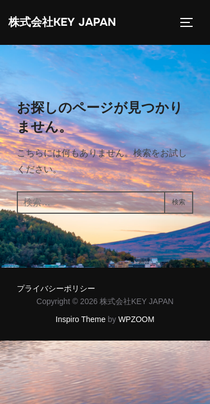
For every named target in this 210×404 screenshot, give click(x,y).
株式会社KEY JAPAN (62, 22)
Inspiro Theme (80, 319)
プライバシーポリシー (56, 288)
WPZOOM (136, 319)
